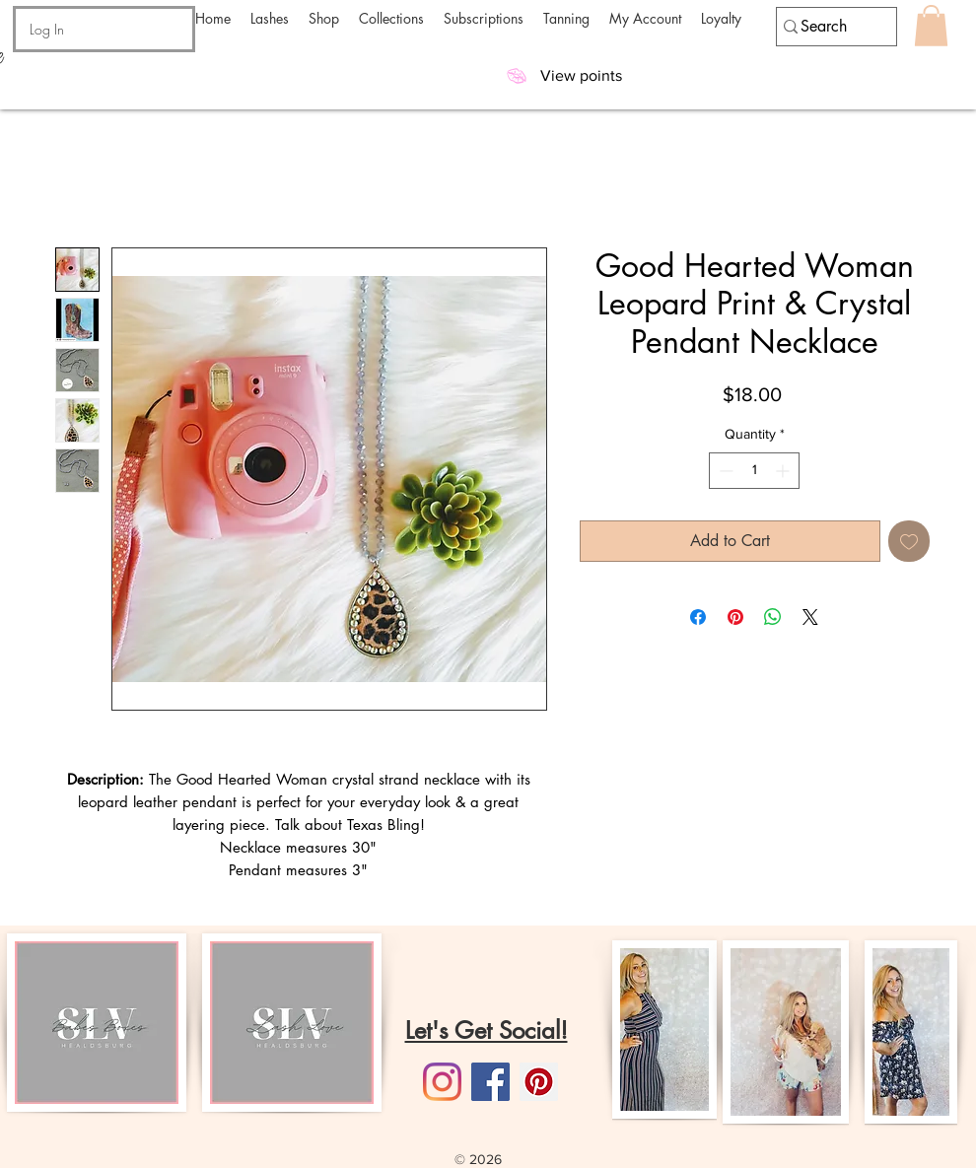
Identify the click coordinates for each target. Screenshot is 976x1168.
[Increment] (784, 470)
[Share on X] (810, 617)
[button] (270, 18)
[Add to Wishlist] (909, 541)
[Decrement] (724, 470)
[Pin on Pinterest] (735, 617)
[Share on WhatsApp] (773, 617)
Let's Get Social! (486, 1030)
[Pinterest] (539, 1082)
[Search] (828, 26)
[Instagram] (442, 1082)
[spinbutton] (754, 470)
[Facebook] (490, 1082)
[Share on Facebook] (698, 617)
